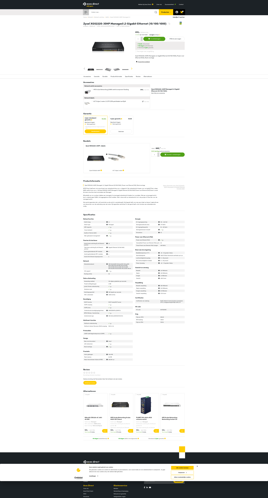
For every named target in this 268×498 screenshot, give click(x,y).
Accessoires (87, 76)
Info (105, 431)
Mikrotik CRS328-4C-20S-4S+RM (93, 418)
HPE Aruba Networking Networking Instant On (169, 418)
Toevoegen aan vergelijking (144, 51)
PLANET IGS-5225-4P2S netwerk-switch (144, 418)
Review (138, 76)
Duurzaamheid (169, 4)
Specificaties (129, 76)
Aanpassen (182, 489)
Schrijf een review (90, 383)
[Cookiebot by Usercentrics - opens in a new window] (79, 495)
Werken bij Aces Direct (144, 4)
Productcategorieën (119, 473)
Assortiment (119, 470)
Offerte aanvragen (175, 39)
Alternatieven (148, 76)
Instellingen (92, 493)
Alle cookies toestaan (182, 484)
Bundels (105, 76)
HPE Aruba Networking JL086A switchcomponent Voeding (111, 89)
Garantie (96, 76)
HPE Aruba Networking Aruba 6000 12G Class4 (120, 418)
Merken (116, 479)
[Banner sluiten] (197, 483)
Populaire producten (120, 476)
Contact (181, 4)
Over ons (159, 4)
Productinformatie (116, 76)
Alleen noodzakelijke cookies (182, 494)
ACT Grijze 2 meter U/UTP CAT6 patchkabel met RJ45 (109, 101)
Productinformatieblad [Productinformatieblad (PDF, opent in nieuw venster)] (143, 62)
